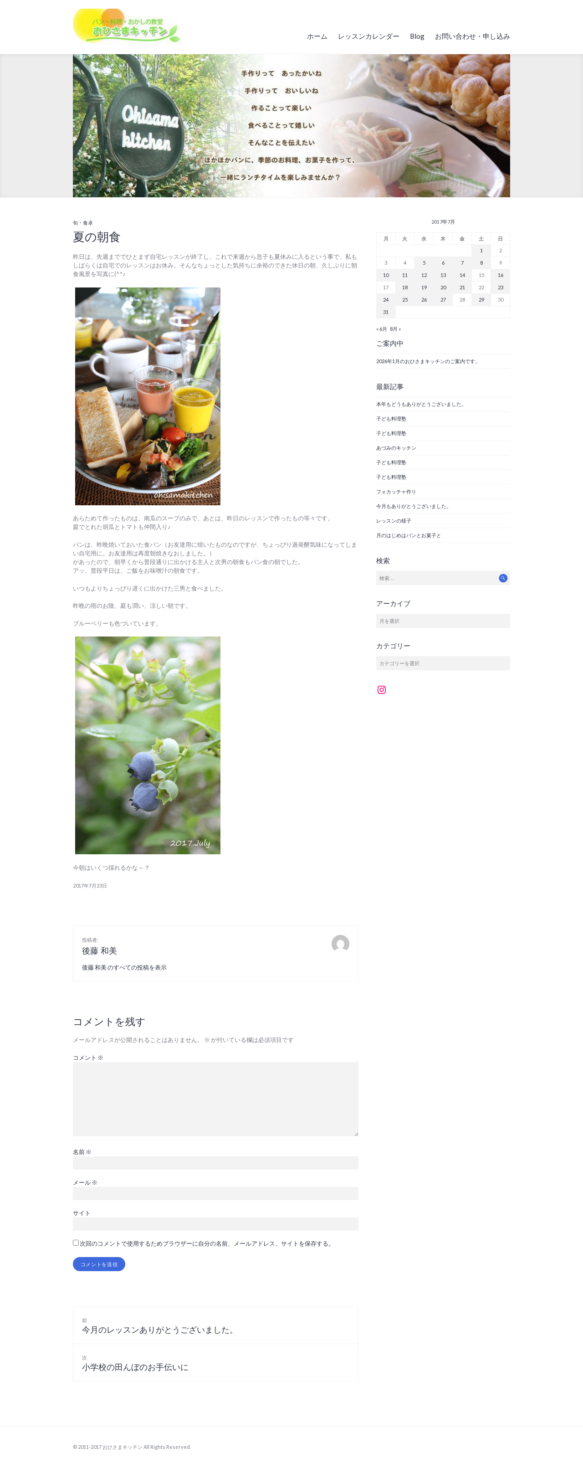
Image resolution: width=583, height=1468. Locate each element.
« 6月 (381, 329)
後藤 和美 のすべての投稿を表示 (124, 967)
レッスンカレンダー (368, 36)
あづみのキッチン (396, 448)
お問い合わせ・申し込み (472, 36)
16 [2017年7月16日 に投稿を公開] (500, 275)
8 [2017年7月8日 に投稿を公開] (481, 263)
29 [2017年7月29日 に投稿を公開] (481, 300)
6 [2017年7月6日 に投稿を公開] (443, 263)
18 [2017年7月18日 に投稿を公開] (405, 287)
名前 (82, 1151)
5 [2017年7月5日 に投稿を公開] (424, 263)
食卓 (88, 223)
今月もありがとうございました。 (413, 506)
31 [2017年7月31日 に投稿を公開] (386, 312)
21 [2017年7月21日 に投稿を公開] (462, 287)
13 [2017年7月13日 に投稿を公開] (443, 275)
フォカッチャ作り (396, 491)
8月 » (395, 329)
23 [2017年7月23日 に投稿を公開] (500, 287)
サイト (82, 1212)
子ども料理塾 (391, 418)
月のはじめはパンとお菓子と (408, 535)
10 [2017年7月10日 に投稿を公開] (386, 275)
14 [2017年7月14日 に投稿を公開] (462, 275)
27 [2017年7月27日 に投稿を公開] (443, 300)
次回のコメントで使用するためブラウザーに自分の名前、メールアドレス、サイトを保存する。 (207, 1243)
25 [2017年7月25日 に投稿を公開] (405, 300)
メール (85, 1182)
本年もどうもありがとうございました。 (421, 404)
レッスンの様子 (393, 521)
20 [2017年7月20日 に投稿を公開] (443, 287)
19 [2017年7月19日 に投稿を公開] (424, 287)
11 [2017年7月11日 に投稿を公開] (405, 275)
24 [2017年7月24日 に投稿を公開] (386, 300)
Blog (417, 36)
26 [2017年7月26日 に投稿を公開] (424, 300)
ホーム (317, 36)
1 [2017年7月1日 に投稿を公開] (481, 250)
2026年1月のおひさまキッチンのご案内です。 (428, 361)
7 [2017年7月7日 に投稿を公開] (462, 263)
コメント (88, 1057)
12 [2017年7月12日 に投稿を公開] (424, 275)
